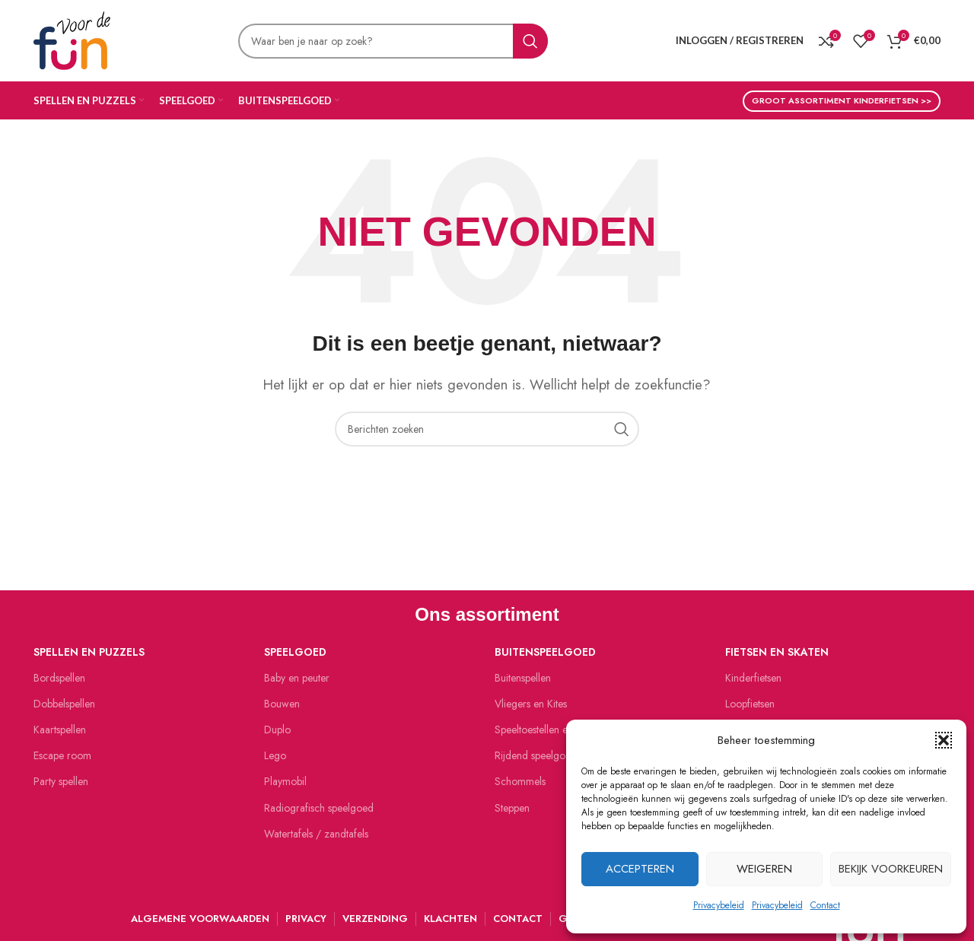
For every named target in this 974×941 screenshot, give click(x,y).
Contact (825, 905)
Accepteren (640, 868)
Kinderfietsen (753, 677)
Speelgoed (295, 652)
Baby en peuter (296, 677)
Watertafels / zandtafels (316, 833)
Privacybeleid (718, 905)
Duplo (277, 729)
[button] (943, 740)
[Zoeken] (393, 41)
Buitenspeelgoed (545, 652)
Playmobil (285, 781)
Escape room (62, 755)
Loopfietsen (750, 703)
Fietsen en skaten (777, 652)
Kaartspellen (59, 729)
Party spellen (60, 781)
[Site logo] (71, 39)
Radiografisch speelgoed (319, 807)
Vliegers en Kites (531, 703)
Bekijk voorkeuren (891, 868)
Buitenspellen (523, 677)
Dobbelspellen (64, 703)
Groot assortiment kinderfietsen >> (841, 100)
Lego (275, 755)
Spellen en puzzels (89, 652)
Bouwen (282, 703)
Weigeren (764, 868)
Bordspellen (59, 677)
